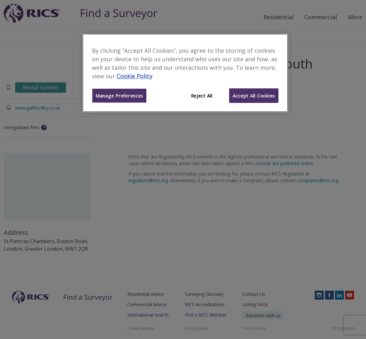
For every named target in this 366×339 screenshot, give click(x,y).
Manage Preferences (119, 95)
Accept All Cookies (254, 95)
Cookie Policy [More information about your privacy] (134, 76)
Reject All (201, 95)
